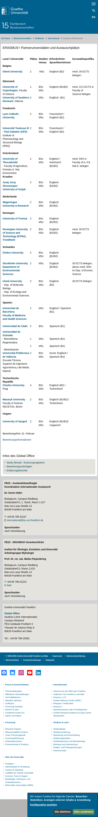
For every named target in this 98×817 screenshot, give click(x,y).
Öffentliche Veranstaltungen (17, 694)
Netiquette (50, 660)
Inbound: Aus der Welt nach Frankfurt (69, 691)
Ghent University (12, 71)
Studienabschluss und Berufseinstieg (69, 741)
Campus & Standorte (14, 770)
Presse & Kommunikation (17, 685)
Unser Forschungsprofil (15, 735)
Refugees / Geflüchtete (63, 703)
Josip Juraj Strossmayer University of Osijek (14, 186)
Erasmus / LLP (59, 697)
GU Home (5, 38)
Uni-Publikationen (12, 697)
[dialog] (63, 805)
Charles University (13, 385)
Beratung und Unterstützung (65, 744)
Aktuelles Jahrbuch (13, 700)
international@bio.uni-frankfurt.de (25, 520)
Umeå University (12, 281)
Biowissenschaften (22, 38)
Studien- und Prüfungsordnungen (67, 747)
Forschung (10, 722)
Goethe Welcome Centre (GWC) (67, 700)
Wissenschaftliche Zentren (16, 732)
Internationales (60, 685)
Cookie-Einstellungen (32, 660)
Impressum (57, 656)
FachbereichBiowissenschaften (22, 25)
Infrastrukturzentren (13, 741)
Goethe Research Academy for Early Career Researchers (72, 714)
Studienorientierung (61, 732)
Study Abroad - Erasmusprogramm (26, 462)
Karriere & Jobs (12, 710)
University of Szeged (15, 421)
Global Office (12, 613)
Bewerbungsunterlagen (19, 466)
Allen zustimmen (83, 811)
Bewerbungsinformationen (17, 439)
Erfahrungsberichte (17, 470)
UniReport (9, 703)
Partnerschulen (60, 750)
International (53, 38)
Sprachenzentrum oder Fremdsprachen (70, 710)
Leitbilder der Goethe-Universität (19, 773)
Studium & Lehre (61, 722)
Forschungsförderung (14, 738)
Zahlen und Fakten (13, 716)
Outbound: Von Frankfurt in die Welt (68, 694)
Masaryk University (14, 399)
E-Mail (7, 585)
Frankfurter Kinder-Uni (14, 713)
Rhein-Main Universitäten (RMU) (19, 785)
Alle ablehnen (63, 811)
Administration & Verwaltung (17, 767)
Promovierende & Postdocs (17, 744)
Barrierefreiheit (12, 660)
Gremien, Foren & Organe (16, 776)
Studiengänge (59, 729)
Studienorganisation (62, 738)
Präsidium (9, 764)
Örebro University (13, 252)
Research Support (13, 729)
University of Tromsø (15, 218)
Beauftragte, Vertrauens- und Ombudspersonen (17, 780)
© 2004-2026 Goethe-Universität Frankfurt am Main (27, 656)
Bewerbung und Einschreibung (66, 735)
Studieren (39, 38)
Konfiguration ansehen (43, 804)
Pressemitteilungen (13, 691)
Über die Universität (14, 757)
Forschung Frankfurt (14, 707)
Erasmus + (58, 707)
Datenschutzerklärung (76, 656)
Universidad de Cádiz (15, 326)
